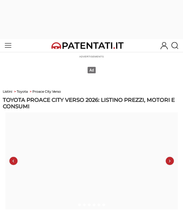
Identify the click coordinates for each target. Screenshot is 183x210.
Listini (7, 91)
